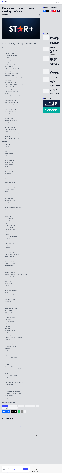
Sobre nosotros (23, 2)
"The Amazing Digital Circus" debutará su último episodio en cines (55, 91)
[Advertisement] (51, 22)
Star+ (37, 406)
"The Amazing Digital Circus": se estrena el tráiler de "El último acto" (55, 71)
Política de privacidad (35, 469)
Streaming (5, 408)
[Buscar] (58, 2)
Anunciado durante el (12, 41)
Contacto (31, 2)
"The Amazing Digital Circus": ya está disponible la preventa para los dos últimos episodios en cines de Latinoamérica (54, 39)
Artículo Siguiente (35, 435)
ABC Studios (27, 406)
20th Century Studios (13, 406)
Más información (11, 469)
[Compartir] (39, 15)
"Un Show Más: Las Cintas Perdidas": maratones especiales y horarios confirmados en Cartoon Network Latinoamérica (54, 61)
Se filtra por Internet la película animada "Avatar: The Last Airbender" (54, 50)
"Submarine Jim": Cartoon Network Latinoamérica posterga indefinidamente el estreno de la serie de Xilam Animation (55, 81)
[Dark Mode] (55, 2)
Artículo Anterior (6, 435)
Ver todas (37, 418)
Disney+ (33, 406)
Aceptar (25, 468)
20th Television (21, 406)
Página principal (13, 2)
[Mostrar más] (25, 411)
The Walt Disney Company (13, 408)
